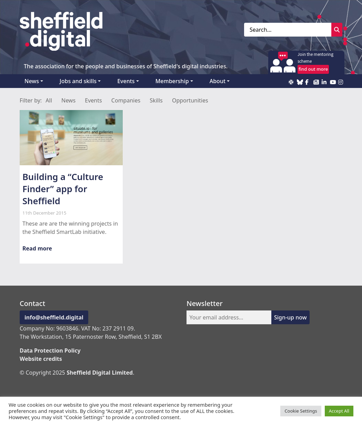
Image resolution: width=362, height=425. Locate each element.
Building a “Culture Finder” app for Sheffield (62, 189)
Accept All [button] (339, 411)
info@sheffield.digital (53, 317)
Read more (37, 248)
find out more (313, 69)
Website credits (41, 359)
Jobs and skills (78, 81)
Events (125, 81)
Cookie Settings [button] (300, 411)
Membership (172, 81)
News (31, 81)
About (217, 81)
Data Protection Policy (50, 350)
